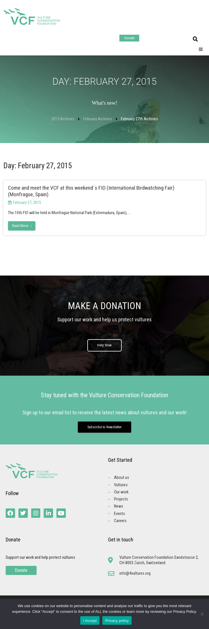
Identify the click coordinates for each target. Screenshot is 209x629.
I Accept (90, 620)
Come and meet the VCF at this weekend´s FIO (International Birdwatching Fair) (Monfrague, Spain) (91, 191)
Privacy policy (117, 620)
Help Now (104, 347)
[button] (195, 39)
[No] (202, 614)
